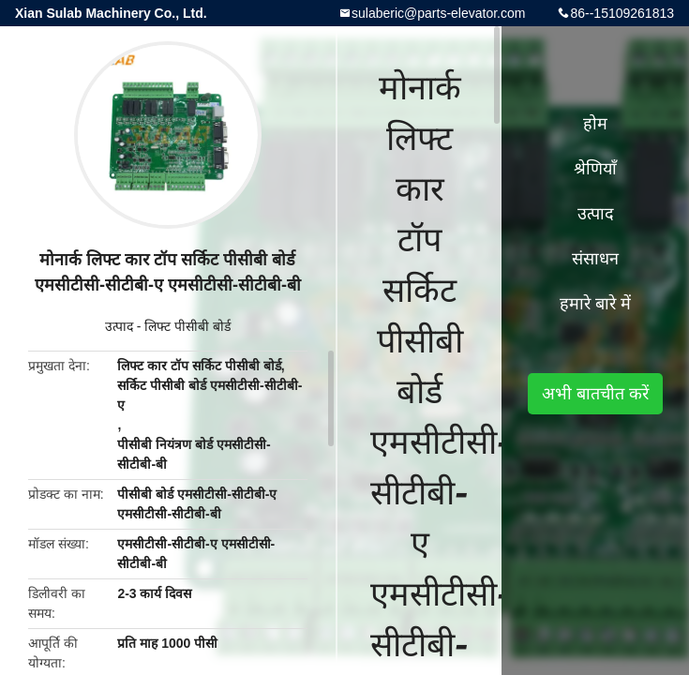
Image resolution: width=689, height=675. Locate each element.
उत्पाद (119, 326)
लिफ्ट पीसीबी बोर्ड (187, 326)
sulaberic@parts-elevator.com (438, 13)
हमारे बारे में (595, 303)
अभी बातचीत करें (595, 393)
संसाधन (595, 258)
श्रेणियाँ (595, 168)
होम (595, 123)
